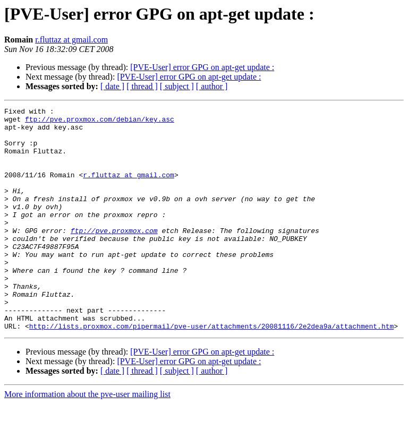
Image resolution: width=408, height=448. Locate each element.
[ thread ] (142, 86)
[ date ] (112, 86)
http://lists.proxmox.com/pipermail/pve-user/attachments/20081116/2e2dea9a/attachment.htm (211, 370)
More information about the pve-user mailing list (87, 438)
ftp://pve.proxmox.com (114, 256)
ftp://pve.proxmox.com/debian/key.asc (99, 122)
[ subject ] (177, 86)
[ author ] (212, 86)
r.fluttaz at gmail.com (71, 39)
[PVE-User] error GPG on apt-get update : (202, 67)
